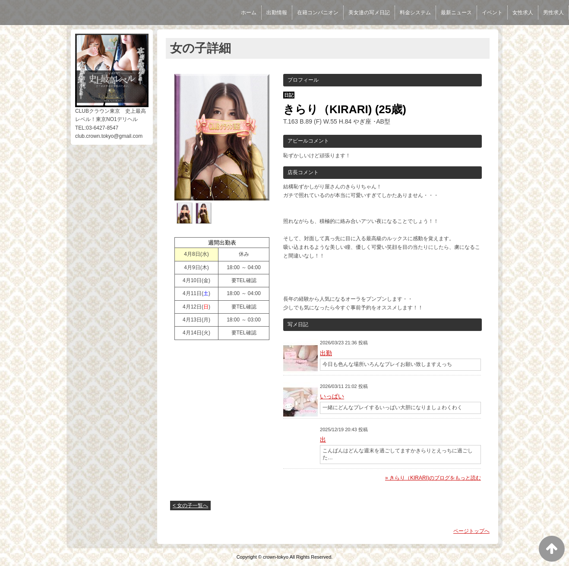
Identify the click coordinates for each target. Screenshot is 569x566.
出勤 (326, 353)
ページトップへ (471, 531)
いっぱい (332, 396)
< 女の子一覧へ (190, 505)
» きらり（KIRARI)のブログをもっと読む (433, 478)
